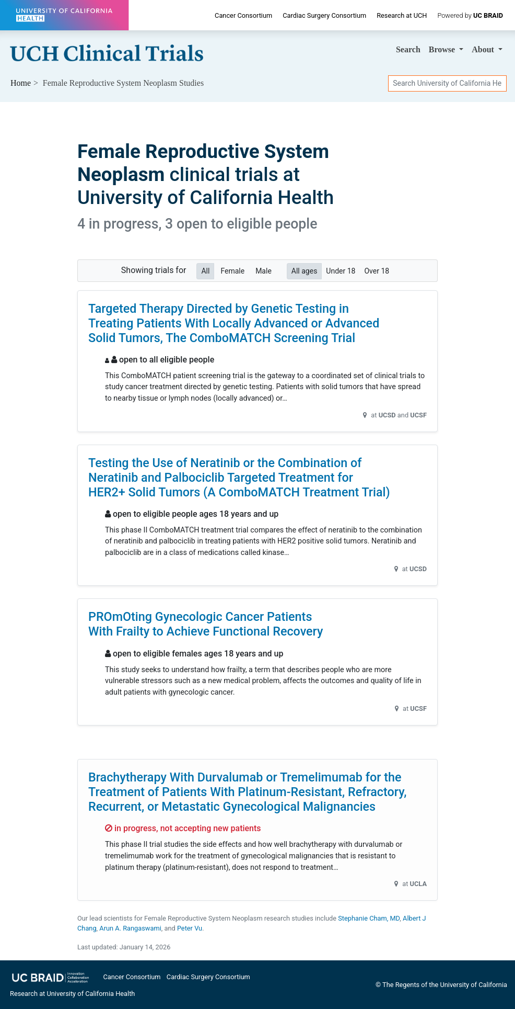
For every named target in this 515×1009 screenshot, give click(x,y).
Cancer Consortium (243, 15)
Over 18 (376, 270)
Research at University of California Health (72, 993)
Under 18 (340, 270)
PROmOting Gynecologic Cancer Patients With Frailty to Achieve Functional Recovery (205, 624)
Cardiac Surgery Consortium (324, 15)
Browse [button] (443, 49)
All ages (304, 270)
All (205, 270)
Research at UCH (402, 15)
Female (232, 270)
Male (263, 270)
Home (20, 82)
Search (408, 49)
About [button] (484, 49)
